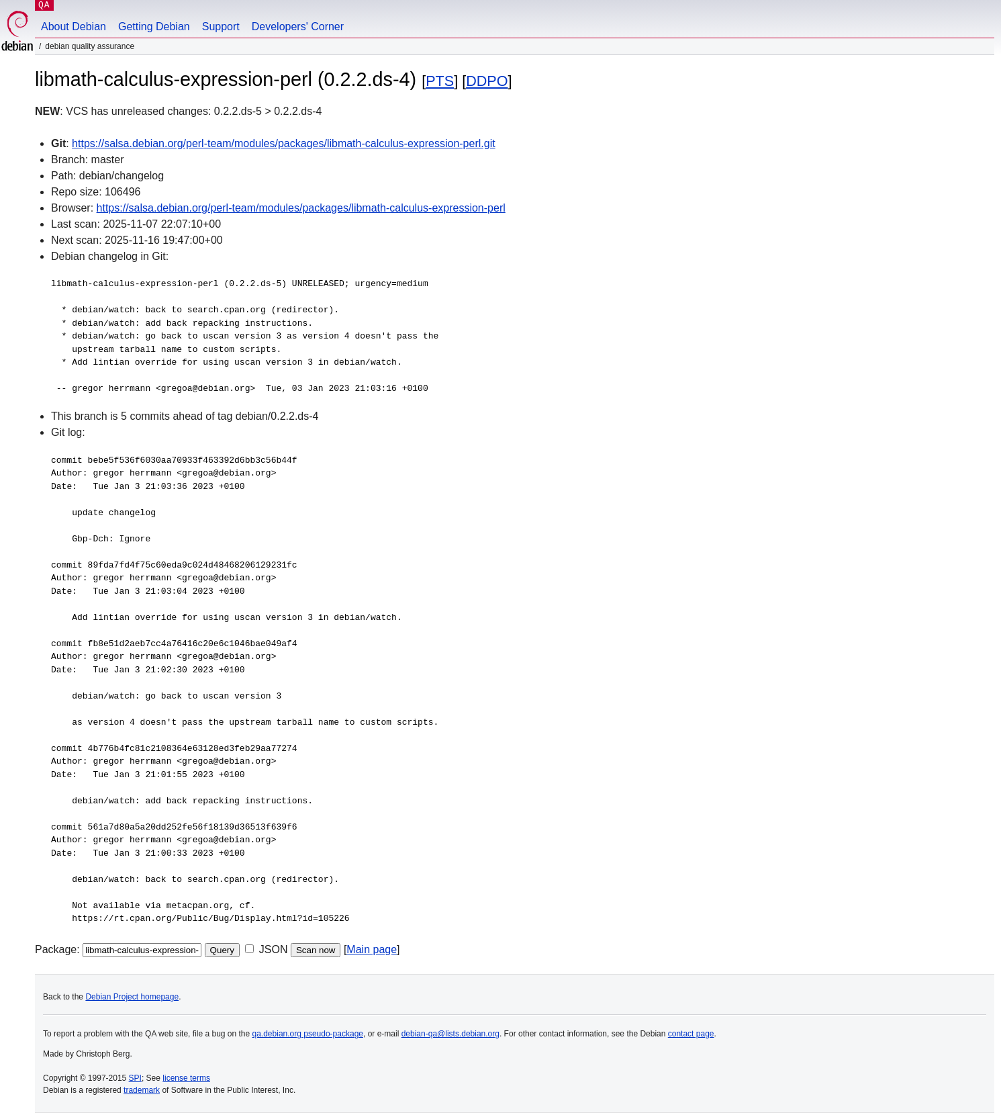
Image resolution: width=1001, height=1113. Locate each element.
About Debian (73, 26)
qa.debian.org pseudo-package (307, 1033)
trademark (142, 1090)
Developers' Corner (298, 26)
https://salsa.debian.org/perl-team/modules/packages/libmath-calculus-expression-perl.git (283, 143)
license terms (186, 1078)
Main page (371, 949)
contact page (691, 1033)
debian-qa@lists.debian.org (450, 1033)
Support (221, 26)
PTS (440, 81)
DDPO (487, 81)
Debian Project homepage (132, 996)
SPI (135, 1078)
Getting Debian (154, 26)
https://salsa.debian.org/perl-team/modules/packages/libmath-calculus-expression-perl (301, 208)
